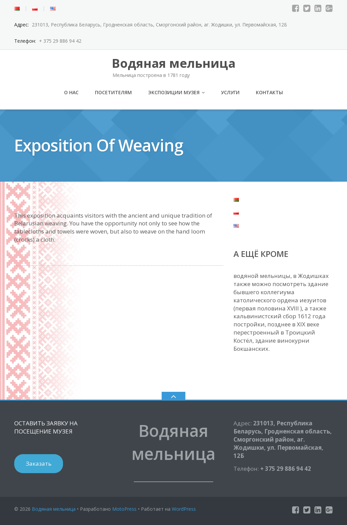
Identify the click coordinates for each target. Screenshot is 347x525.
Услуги (230, 92)
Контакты (269, 92)
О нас (71, 92)
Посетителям (113, 92)
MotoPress (124, 509)
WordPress (184, 509)
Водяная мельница (54, 509)
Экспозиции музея (174, 92)
